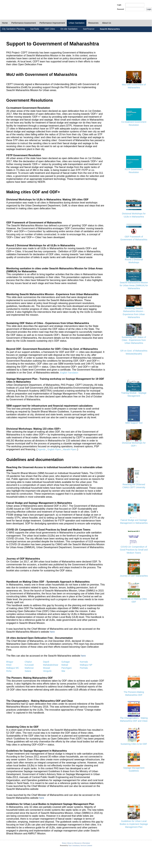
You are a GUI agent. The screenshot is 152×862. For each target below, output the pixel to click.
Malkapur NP (86, 665)
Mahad (64, 665)
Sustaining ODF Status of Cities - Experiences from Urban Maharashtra (134, 340)
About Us (106, 23)
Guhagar (65, 662)
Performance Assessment (23, 23)
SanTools (34, 29)
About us (70, 843)
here (52, 631)
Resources (93, 23)
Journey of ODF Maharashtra (134, 576)
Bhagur (9, 662)
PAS (10, 7)
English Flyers (54, 449)
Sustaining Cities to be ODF (134, 744)
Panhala (84, 668)
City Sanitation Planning (13, 29)
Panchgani (66, 668)
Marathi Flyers (70, 449)
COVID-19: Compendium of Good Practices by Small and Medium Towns (134, 550)
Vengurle (47, 671)
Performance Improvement (52, 23)
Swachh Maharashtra (110, 29)
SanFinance (88, 29)
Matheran (29, 668)
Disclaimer (86, 843)
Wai (63, 671)
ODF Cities (49, 29)
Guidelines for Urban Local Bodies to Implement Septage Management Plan (134, 824)
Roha (8, 671)
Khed (8, 665)
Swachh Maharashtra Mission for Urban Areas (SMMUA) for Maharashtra (134, 285)
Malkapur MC (12, 668)
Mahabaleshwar (50, 665)
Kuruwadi (29, 665)
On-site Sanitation (68, 29)
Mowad (46, 668)
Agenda (41, 449)
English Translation (69, 372)
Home (5, 23)
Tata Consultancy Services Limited (80, 845)
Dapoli (46, 662)
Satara (28, 671)
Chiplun (28, 662)
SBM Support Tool (133, 423)
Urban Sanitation (77, 23)
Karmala (84, 662)
